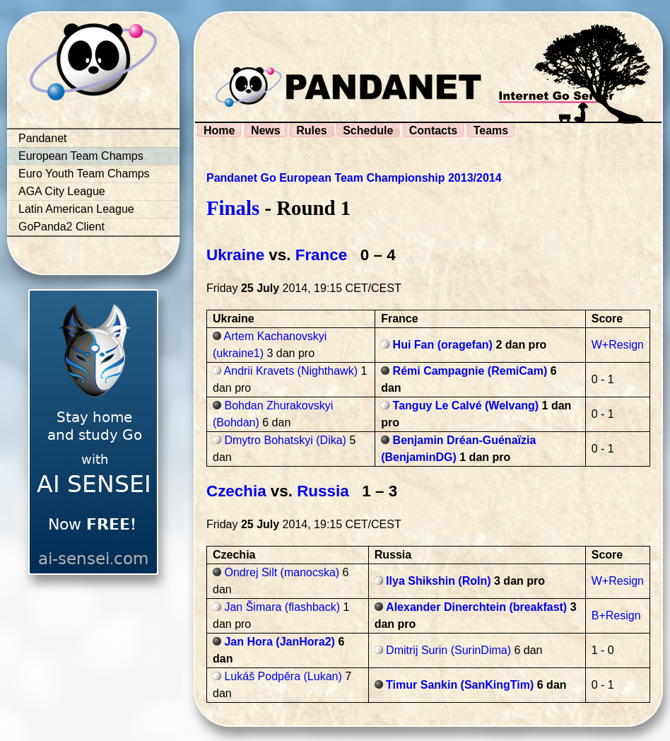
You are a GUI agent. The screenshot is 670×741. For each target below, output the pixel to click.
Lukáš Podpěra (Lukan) (282, 676)
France (321, 255)
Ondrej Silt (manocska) (281, 572)
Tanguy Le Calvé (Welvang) (466, 405)
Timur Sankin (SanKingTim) (460, 685)
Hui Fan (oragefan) (443, 345)
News (266, 130)
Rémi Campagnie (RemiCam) (470, 371)
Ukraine (235, 255)
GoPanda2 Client (61, 227)
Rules (311, 130)
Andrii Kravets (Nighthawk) (291, 371)
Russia (322, 491)
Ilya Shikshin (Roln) (438, 581)
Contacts (433, 130)
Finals (232, 208)
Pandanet (42, 138)
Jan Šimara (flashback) (282, 607)
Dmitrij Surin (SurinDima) (448, 650)
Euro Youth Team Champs (84, 174)
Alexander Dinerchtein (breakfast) (476, 607)
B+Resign (616, 615)
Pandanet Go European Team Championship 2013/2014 (354, 178)
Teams (491, 130)
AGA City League (61, 191)
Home (219, 130)
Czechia (236, 491)
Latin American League (76, 209)
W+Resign (618, 345)
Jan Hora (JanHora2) (279, 642)
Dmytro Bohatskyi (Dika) (285, 440)
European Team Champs (80, 156)
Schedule (368, 130)
